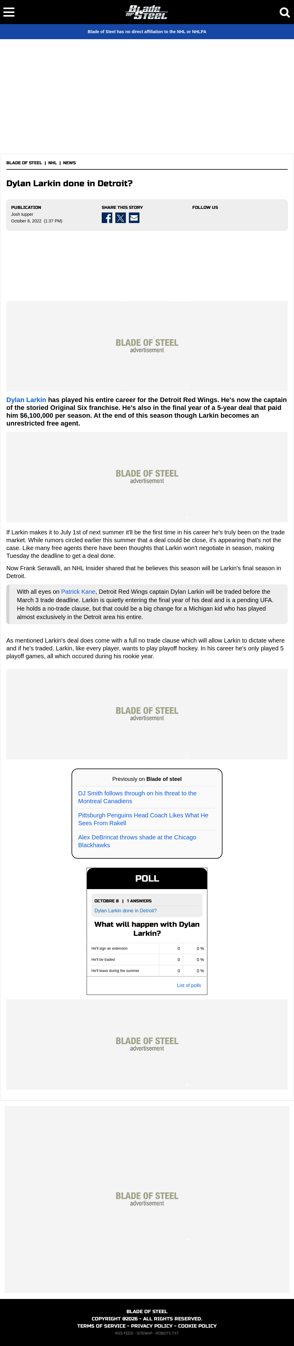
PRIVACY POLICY (152, 1326)
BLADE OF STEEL (24, 162)
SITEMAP (144, 1333)
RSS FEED (124, 1333)
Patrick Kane (78, 591)
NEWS (69, 162)
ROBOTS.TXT (167, 1333)
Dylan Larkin (26, 400)
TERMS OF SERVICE (101, 1326)
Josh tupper (22, 214)
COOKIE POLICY (197, 1326)
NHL (52, 162)
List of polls (189, 985)
